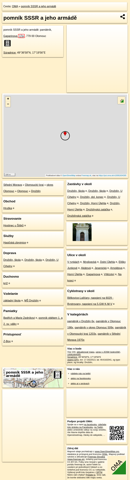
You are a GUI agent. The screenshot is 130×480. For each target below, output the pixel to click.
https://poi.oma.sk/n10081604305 (112, 175)
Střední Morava (12, 184)
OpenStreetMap (68, 175)
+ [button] (8, 99)
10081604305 (74, 354)
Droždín (36, 191)
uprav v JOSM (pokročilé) (108, 352)
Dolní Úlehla (107, 262)
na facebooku (90, 424)
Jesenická (101, 268)
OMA (15, 6)
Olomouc (22, 191)
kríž (5, 283)
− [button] (8, 104)
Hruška (7, 208)
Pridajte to (90, 475)
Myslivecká (89, 262)
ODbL (104, 454)
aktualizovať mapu (85, 352)
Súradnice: (9, 52)
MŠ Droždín (31, 300)
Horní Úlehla (74, 274)
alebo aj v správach (80, 383)
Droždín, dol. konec (91, 197)
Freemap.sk (86, 175)
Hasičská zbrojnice (14, 242)
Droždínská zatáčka (98, 209)
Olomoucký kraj (34, 184)
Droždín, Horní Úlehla (93, 203)
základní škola (11, 300)
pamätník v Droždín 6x (80, 321)
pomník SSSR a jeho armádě (38, 6)
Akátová (86, 268)
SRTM (99, 472)
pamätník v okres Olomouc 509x (94, 327)
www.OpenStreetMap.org (107, 451)
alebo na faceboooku (81, 378)
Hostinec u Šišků (13, 225)
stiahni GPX (73, 359)
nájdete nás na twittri (81, 373)
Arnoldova (116, 268)
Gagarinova (14, 36)
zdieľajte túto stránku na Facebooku (86, 425)
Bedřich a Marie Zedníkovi (19, 317)
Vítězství (109, 274)
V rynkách (73, 262)
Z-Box (7, 341)
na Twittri (98, 427)
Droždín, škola (12, 259)
